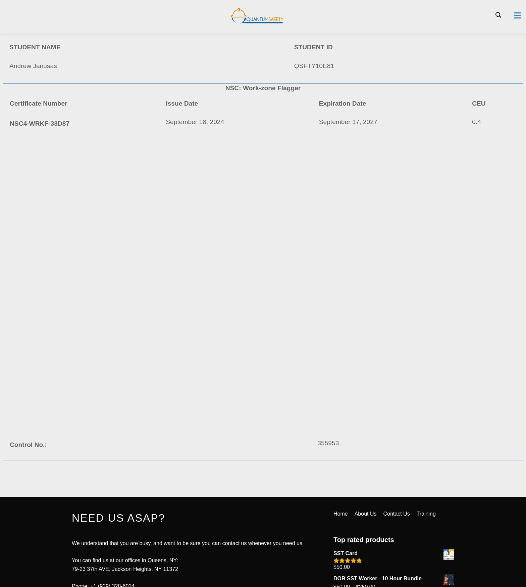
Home (340, 514)
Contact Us (396, 514)
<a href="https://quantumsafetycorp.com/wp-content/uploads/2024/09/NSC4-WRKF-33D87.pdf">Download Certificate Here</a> (263, 300)
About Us (366, 514)
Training (426, 514)
